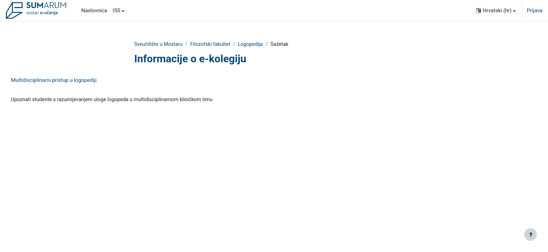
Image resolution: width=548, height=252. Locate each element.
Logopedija (254, 44)
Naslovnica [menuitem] (94, 10)
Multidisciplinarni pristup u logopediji (69, 80)
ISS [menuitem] (116, 10)
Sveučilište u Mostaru (159, 44)
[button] (496, 10)
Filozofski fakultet (212, 44)
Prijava (534, 10)
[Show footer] (530, 234)
